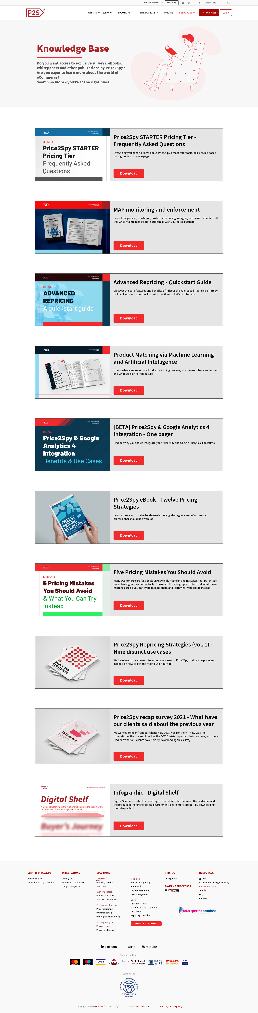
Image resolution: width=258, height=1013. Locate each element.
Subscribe (172, 2)
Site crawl (101, 886)
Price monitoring (104, 909)
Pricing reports (103, 926)
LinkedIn (109, 947)
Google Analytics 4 (71, 886)
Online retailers (138, 903)
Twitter (129, 947)
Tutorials (203, 890)
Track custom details (106, 899)
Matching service (104, 882)
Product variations (105, 895)
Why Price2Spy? (35, 878)
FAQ (201, 894)
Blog (202, 878)
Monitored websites (146, 923)
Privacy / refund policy (170, 1006)
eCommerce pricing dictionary (214, 882)
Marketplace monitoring (108, 916)
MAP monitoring (104, 912)
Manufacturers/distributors (144, 907)
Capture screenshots (141, 890)
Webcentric (100, 1006)
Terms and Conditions (139, 1006)
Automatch (136, 886)
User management (140, 894)
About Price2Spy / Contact (41, 882)
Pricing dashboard (105, 930)
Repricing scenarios (140, 915)
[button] (129, 173)
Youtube (149, 947)
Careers (203, 898)
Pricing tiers (171, 878)
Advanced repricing (140, 882)
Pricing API (67, 878)
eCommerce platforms (73, 882)
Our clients (136, 911)
